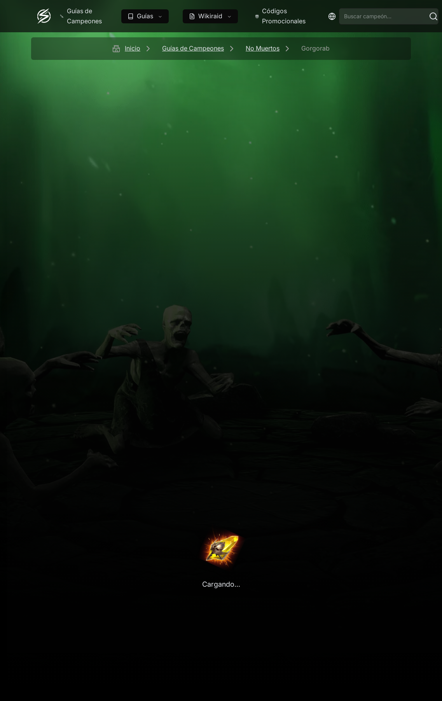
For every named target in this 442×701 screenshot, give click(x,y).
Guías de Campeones (193, 48)
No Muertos (263, 48)
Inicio (132, 48)
